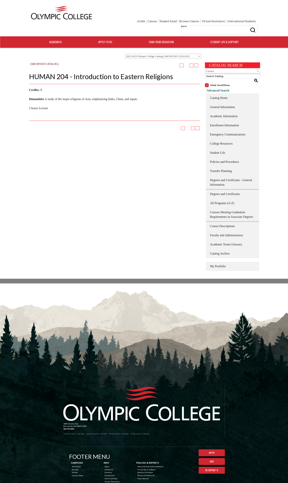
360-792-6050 (68, 413)
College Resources (221, 128)
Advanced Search (216, 75)
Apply (212, 437)
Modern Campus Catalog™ (163, 482)
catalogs (119, 482)
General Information (222, 91)
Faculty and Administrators (226, 219)
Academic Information (224, 100)
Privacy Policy (160, 477)
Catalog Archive (220, 238)
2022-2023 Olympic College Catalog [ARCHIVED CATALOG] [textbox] (158, 45)
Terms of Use (170, 477)
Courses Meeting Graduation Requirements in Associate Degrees (231, 199)
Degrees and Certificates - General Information (231, 167)
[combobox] (163, 45)
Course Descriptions (222, 210)
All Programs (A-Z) (222, 187)
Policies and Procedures (224, 146)
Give (211, 447)
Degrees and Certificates (225, 178)
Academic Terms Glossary (226, 229)
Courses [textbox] (210, 60)
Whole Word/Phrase (220, 69)
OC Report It (211, 456)
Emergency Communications (227, 119)
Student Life (217, 137)
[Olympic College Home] (141, 389)
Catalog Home (219, 82)
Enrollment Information (224, 109)
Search (145, 13)
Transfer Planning (221, 155)
